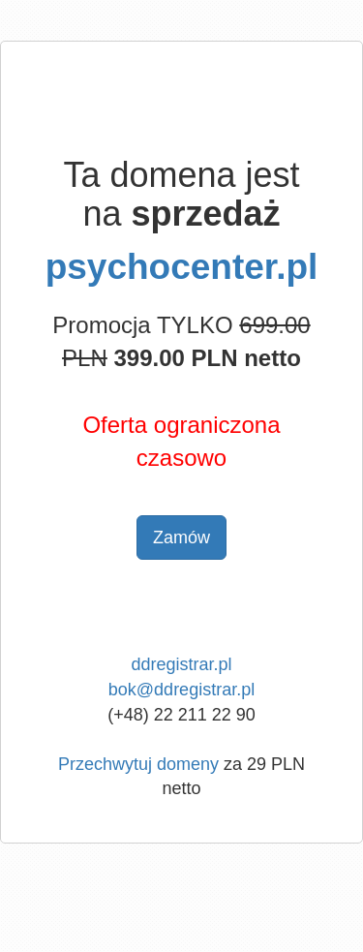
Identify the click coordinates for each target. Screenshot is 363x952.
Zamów (181, 537)
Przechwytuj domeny (138, 764)
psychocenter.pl (181, 267)
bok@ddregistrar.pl (181, 689)
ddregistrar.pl (181, 664)
